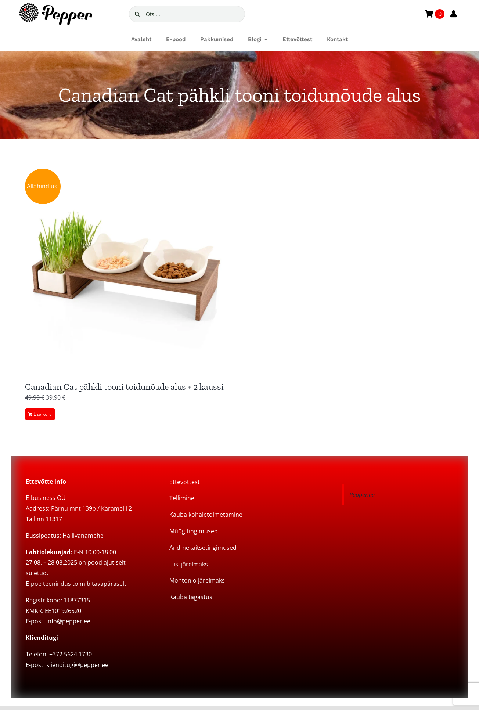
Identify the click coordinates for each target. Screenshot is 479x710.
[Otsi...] (187, 14)
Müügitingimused (193, 531)
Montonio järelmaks (197, 580)
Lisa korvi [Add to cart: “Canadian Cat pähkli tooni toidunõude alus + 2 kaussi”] (43, 414)
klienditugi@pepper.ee (77, 665)
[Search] (137, 14)
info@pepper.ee (68, 621)
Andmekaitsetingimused (203, 548)
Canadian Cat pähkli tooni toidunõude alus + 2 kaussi (124, 386)
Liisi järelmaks (188, 564)
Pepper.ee (362, 495)
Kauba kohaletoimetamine (205, 515)
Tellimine (181, 498)
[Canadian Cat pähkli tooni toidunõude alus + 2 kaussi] (125, 267)
